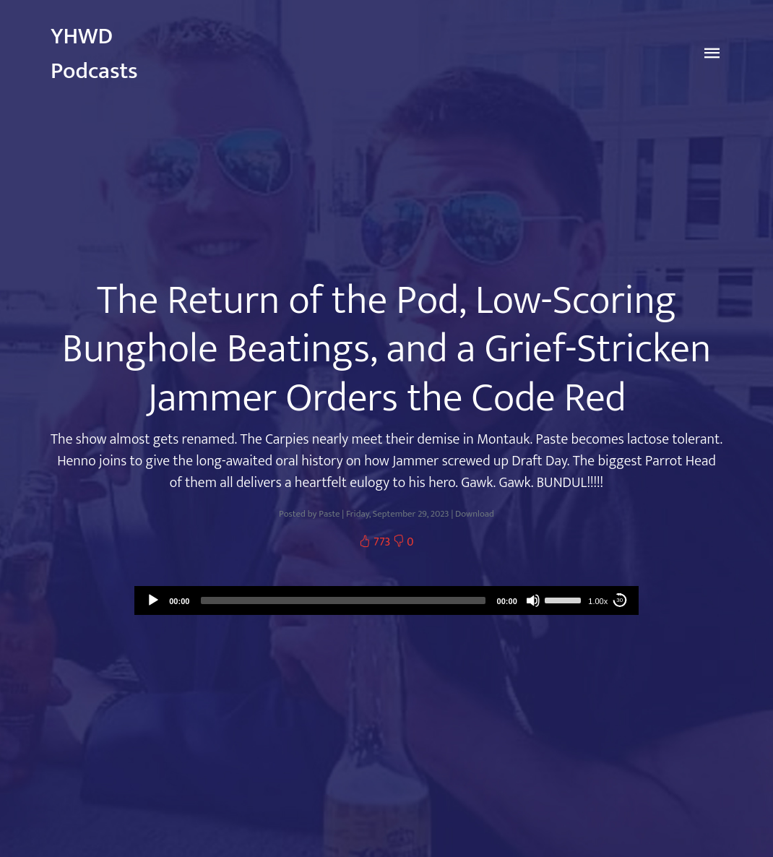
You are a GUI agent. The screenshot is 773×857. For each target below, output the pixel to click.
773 (375, 542)
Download (474, 514)
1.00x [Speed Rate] (598, 601)
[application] (386, 600)
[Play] (153, 600)
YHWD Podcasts (94, 53)
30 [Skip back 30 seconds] (619, 600)
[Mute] (533, 600)
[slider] (343, 600)
